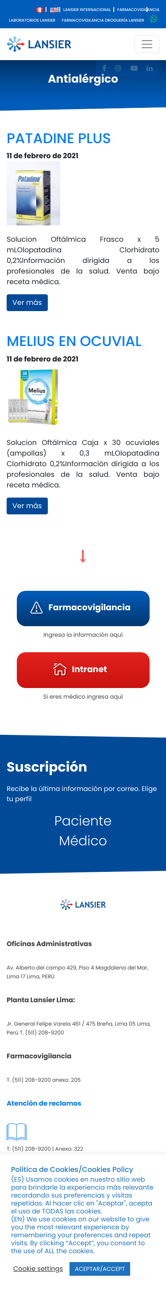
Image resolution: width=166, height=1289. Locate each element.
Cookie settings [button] (38, 1269)
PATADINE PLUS (59, 138)
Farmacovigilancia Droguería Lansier (103, 20)
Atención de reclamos (44, 1103)
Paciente (83, 821)
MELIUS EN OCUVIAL (74, 341)
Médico (83, 841)
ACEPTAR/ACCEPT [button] (100, 1269)
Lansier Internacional (87, 10)
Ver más (27, 302)
